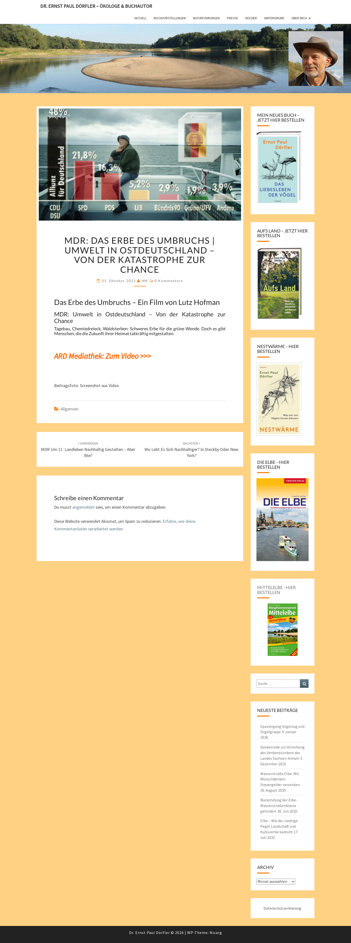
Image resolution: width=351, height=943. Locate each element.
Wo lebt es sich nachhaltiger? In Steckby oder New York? (191, 449)
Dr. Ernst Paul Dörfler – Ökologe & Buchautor (96, 6)
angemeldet (83, 507)
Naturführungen (206, 18)
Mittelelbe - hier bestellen (276, 590)
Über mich (299, 18)
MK (145, 281)
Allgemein (69, 409)
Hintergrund (274, 18)
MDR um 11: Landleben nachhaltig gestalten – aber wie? (88, 449)
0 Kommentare (169, 281)
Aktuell (140, 18)
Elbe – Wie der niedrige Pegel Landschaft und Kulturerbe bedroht (279, 826)
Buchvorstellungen (170, 18)
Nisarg (216, 932)
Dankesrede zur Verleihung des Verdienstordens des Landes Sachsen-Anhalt (282, 753)
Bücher (251, 18)
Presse (232, 18)
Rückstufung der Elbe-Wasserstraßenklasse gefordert (278, 805)
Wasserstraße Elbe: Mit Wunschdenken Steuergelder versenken (280, 779)
